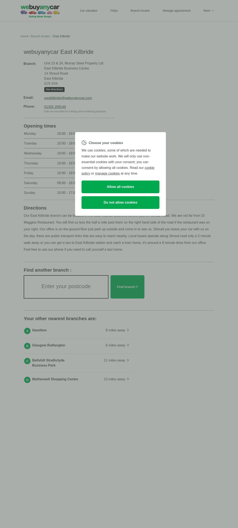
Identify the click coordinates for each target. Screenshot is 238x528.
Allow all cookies (120, 187)
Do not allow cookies (120, 202)
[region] (120, 174)
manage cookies (107, 173)
